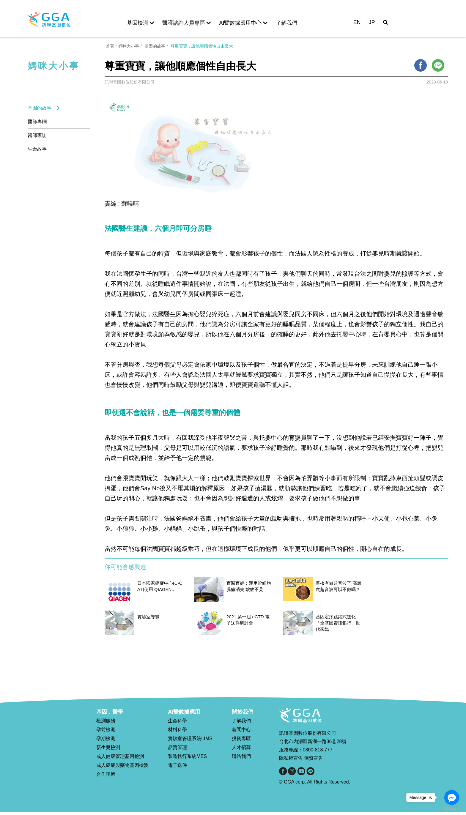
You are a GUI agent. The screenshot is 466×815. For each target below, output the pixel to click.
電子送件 (177, 768)
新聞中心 (241, 732)
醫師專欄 (37, 121)
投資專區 (241, 741)
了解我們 (286, 23)
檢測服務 (105, 723)
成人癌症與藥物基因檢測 (122, 768)
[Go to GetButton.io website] (451, 809)
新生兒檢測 (108, 750)
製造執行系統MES (187, 759)
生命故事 (37, 149)
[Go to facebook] (451, 797)
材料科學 (177, 732)
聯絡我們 (241, 759)
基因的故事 (40, 108)
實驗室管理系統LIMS (190, 741)
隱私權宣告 (291, 761)
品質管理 (177, 750)
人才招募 (241, 750)
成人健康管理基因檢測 (120, 759)
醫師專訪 (37, 135)
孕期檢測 (105, 741)
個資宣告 (313, 761)
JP (372, 22)
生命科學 (177, 723)
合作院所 (105, 777)
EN (356, 22)
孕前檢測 (105, 732)
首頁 (109, 48)
